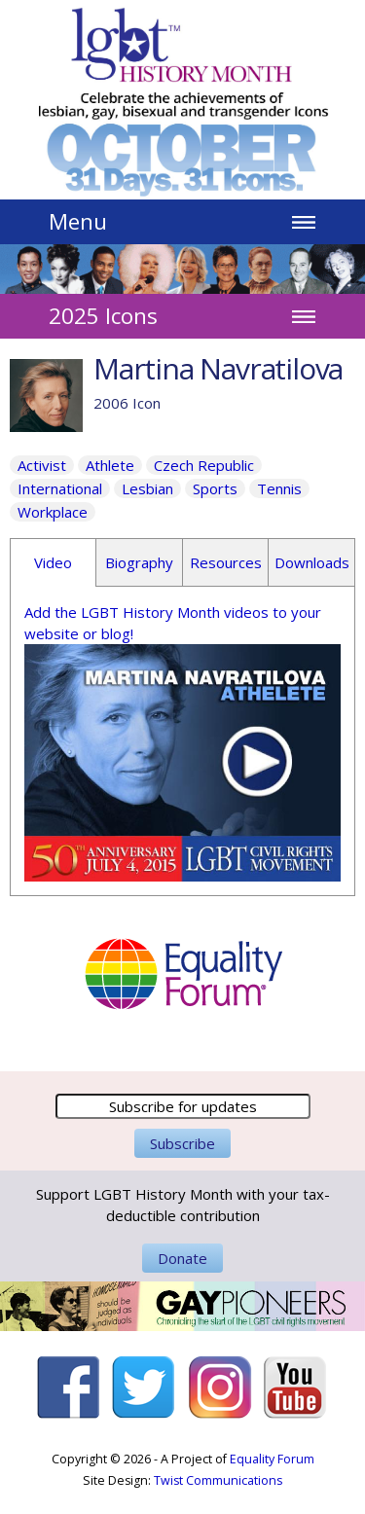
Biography (139, 562)
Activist (42, 465)
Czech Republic (204, 465)
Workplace (53, 512)
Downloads (311, 562)
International (60, 488)
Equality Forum (272, 1459)
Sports (215, 488)
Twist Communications (218, 1480)
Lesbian (147, 488)
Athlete (110, 465)
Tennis (279, 488)
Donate (182, 1258)
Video (53, 562)
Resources (226, 562)
